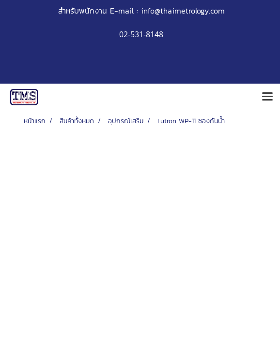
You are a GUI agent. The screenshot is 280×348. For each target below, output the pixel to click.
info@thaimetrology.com (183, 10)
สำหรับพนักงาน (82, 10)
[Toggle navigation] (267, 97)
